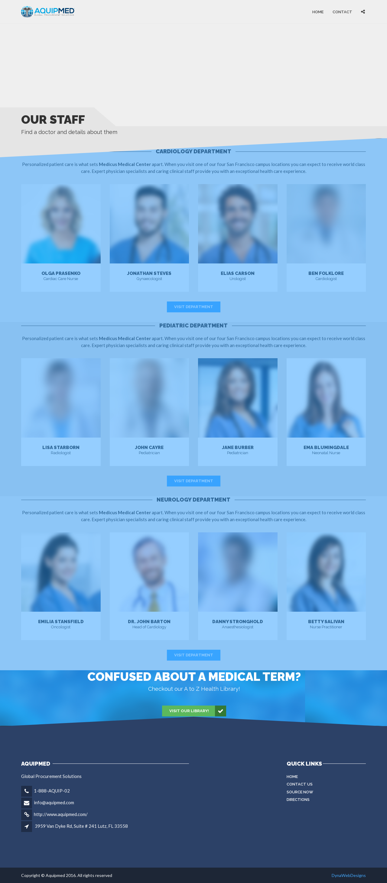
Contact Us (300, 784)
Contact (342, 11)
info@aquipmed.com (54, 802)
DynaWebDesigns (349, 875)
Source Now (300, 792)
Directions (298, 799)
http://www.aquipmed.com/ (61, 814)
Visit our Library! (197, 711)
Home (318, 11)
